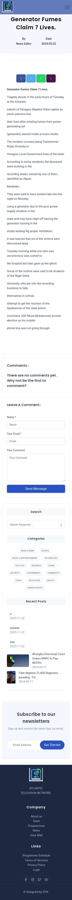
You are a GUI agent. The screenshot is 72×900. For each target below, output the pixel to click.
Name (11, 417)
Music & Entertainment (24, 558)
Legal (19, 580)
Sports (45, 551)
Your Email (14, 433)
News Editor (23, 43)
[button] (21, 78)
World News (27, 551)
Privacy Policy (36, 865)
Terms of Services (36, 860)
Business (36, 566)
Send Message (36, 489)
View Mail (36, 835)
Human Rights (35, 588)
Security (15, 573)
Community (54, 573)
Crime (51, 566)
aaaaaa (14, 628)
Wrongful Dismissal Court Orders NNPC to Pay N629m (48, 658)
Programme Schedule (36, 855)
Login (36, 869)
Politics (20, 566)
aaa (12, 642)
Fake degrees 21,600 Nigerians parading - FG (38, 675)
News (36, 830)
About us (36, 816)
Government (34, 573)
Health (51, 580)
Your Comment (16, 450)
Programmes (36, 826)
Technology (51, 558)
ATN (45, 892)
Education (34, 580)
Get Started (52, 745)
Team (36, 821)
